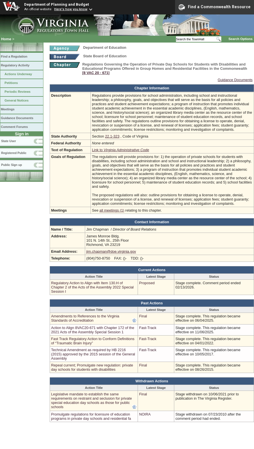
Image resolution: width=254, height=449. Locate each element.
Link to (120, 150)
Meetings (7, 109)
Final (143, 316)
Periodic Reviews (18, 91)
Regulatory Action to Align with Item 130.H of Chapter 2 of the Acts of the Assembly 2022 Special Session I (92, 287)
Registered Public (13, 153)
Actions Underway (18, 74)
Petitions (11, 83)
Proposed (147, 283)
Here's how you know (70, 9)
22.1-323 (112, 136)
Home (6, 39)
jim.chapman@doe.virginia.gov (111, 251)
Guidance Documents (17, 118)
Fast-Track (147, 328)
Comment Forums (14, 126)
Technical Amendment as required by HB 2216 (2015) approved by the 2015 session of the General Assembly (93, 354)
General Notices (17, 100)
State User (8, 141)
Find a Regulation (14, 56)
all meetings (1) (111, 210)
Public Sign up (11, 164)
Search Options (240, 39)
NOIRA (145, 414)
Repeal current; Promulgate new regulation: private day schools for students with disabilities (92, 367)
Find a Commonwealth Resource (215, 7)
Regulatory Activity (15, 65)
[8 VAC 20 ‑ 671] (96, 73)
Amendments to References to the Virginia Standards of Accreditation (85, 318)
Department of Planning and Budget (56, 4)
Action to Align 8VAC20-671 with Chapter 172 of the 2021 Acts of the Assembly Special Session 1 (92, 330)
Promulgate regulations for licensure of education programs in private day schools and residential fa (91, 416)
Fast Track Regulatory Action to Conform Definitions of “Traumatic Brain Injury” (93, 341)
